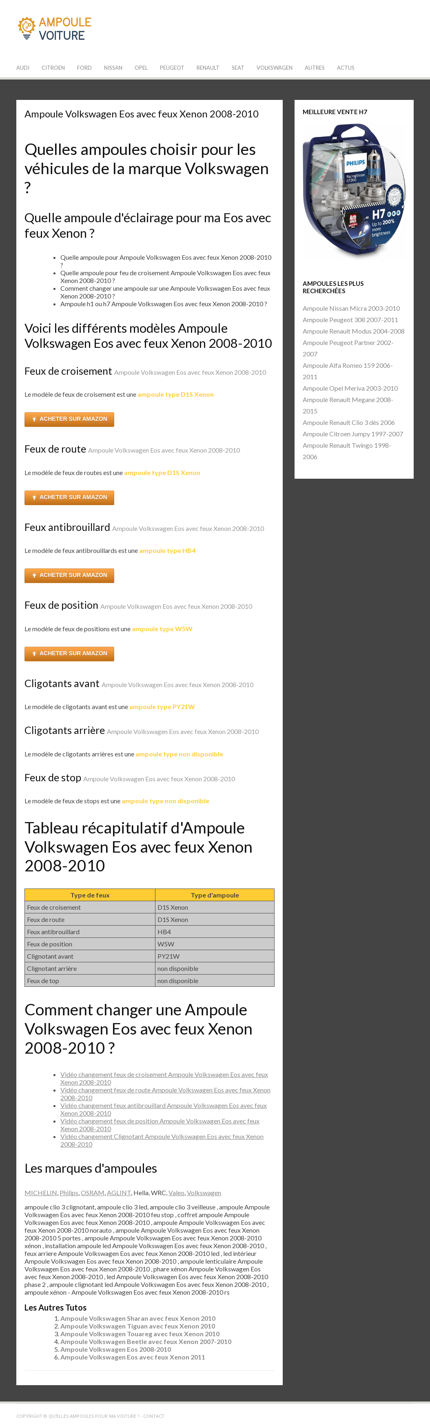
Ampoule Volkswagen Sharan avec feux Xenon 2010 (137, 1318)
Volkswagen (275, 67)
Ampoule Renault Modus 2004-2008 (354, 331)
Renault (208, 67)
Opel (141, 67)
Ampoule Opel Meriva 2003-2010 (350, 388)
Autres (315, 67)
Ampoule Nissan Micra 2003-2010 (351, 308)
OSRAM (92, 1192)
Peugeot (172, 67)
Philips (69, 1192)
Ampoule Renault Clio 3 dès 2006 (349, 422)
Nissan (113, 67)
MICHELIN (40, 1192)
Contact (153, 1416)
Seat (238, 67)
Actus (346, 67)
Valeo (176, 1192)
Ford (84, 67)
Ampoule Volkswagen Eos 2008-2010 (115, 1349)
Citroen (53, 67)
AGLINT (119, 1192)
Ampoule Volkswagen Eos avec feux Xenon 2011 (132, 1357)
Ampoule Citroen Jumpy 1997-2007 (353, 434)
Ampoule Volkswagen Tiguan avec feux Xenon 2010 (137, 1326)
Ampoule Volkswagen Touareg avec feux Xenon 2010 (139, 1333)
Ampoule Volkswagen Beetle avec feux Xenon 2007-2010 (145, 1341)
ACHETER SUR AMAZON (69, 419)
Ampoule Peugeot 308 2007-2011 (350, 319)
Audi (22, 67)
